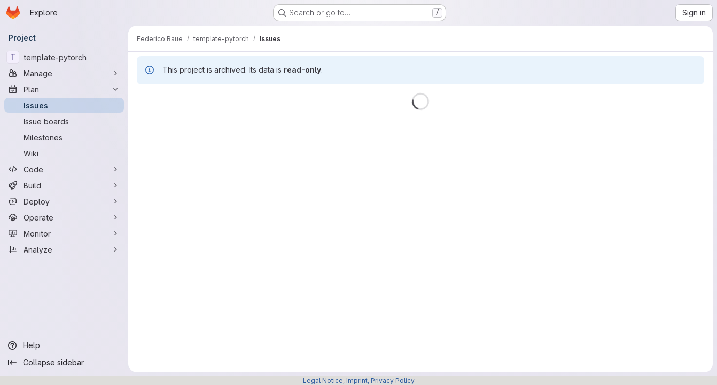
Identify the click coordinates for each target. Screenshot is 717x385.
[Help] (64, 345)
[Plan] (64, 89)
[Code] (64, 169)
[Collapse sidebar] (64, 362)
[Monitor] (64, 233)
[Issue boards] (64, 121)
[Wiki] (64, 153)
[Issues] (64, 105)
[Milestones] (64, 137)
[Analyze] (64, 249)
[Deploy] (64, 201)
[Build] (64, 185)
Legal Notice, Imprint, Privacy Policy (359, 380)
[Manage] (64, 73)
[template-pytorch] (64, 57)
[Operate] (64, 217)
